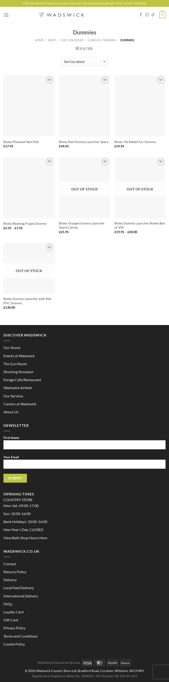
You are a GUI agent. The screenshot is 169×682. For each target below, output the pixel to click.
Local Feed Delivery (18, 588)
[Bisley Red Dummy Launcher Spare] (84, 105)
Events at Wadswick (19, 356)
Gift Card (10, 620)
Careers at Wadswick (19, 404)
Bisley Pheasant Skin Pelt (21, 142)
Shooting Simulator (18, 372)
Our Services (13, 396)
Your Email (84, 463)
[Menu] (6, 15)
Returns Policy (14, 572)
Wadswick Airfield (17, 387)
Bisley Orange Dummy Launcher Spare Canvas (82, 225)
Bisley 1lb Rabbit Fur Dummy (135, 142)
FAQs (7, 604)
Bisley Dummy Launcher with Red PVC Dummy (27, 301)
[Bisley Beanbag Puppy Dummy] (29, 187)
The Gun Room (71, 40)
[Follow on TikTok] (153, 15)
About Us (10, 412)
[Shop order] (84, 61)
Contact (9, 564)
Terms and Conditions (20, 636)
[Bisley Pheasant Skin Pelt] (29, 105)
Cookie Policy (14, 644)
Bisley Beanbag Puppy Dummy (25, 223)
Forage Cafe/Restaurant (22, 379)
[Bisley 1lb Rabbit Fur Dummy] (140, 105)
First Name (84, 444)
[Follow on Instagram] (147, 15)
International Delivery (20, 596)
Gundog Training (102, 40)
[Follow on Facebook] (141, 15)
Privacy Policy (14, 628)
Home (39, 40)
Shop (52, 40)
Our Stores (12, 347)
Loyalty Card (13, 612)
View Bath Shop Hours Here (25, 538)
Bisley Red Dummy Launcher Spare (83, 142)
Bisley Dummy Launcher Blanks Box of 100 (139, 225)
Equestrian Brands (67, 662)
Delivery (10, 580)
